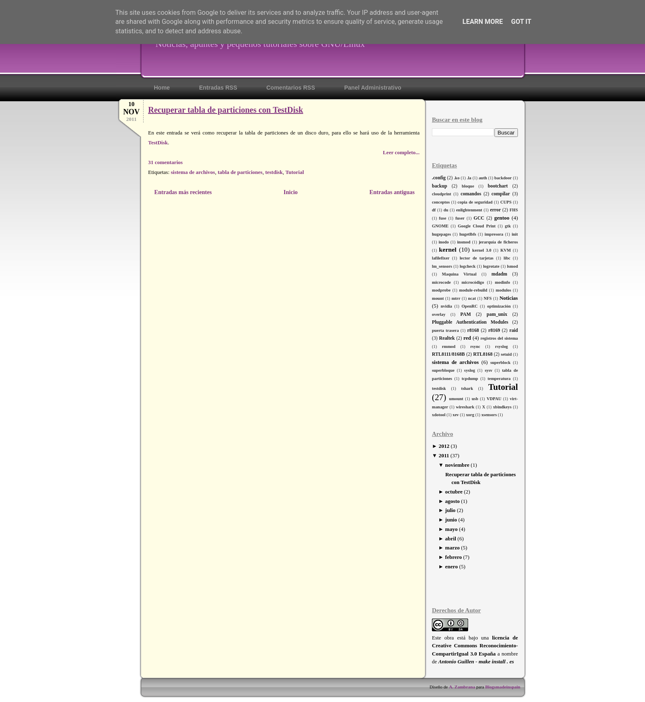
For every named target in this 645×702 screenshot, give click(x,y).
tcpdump (470, 378)
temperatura (498, 378)
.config (438, 178)
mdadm (499, 274)
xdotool (438, 414)
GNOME (440, 226)
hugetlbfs (467, 234)
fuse (442, 218)
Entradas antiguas (392, 192)
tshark (467, 388)
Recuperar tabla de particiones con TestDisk (225, 109)
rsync (475, 346)
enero (451, 566)
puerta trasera (445, 330)
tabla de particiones (240, 172)
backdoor (503, 178)
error (495, 210)
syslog (469, 370)
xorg (470, 414)
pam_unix (497, 314)
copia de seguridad (474, 202)
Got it (521, 21)
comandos (471, 194)
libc (506, 258)
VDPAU (494, 398)
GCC (478, 218)
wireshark (465, 407)
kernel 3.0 (481, 250)
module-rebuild (473, 290)
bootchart (498, 186)
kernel (447, 249)
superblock (500, 362)
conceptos (441, 202)
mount (438, 298)
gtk (507, 226)
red (467, 338)
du (445, 210)
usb (475, 398)
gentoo (501, 218)
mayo (451, 529)
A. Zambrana (462, 686)
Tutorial (503, 387)
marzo (452, 547)
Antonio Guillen (456, 661)
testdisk (439, 388)
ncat (472, 298)
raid (513, 330)
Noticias (508, 298)
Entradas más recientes (183, 192)
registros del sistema (499, 338)
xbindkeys (502, 407)
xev (455, 414)
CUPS (505, 202)
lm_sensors (442, 266)
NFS (488, 298)
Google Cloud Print (477, 226)
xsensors (489, 414)
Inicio (290, 192)
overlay (438, 314)
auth (483, 178)
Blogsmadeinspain (502, 686)
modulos (503, 290)
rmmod (448, 346)
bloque (468, 186)
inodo (444, 242)
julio (450, 510)
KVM (505, 250)
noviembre (457, 465)
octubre (453, 492)
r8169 (494, 330)
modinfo (502, 282)
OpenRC (470, 306)
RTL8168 (482, 354)
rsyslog (501, 346)
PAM (465, 314)
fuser (460, 218)
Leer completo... (401, 152)
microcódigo (473, 282)
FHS (514, 210)
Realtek (447, 338)
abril (450, 538)
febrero (453, 557)
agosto (452, 501)
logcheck (467, 266)
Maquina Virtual (459, 274)
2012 (444, 446)
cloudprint (441, 194)
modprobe (441, 290)
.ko (457, 178)
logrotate (491, 266)
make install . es (496, 661)
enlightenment (469, 210)
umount (456, 398)
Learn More (482, 21)
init (515, 234)
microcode (441, 282)
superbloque (443, 370)
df (434, 210)
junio (451, 520)
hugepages (441, 234)
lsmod (512, 266)
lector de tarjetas (476, 258)
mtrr (456, 298)
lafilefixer (441, 258)
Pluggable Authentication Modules (470, 322)
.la (469, 178)
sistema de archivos (455, 362)
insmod (463, 242)
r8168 (473, 330)
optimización (498, 306)
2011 (444, 455)
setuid (506, 354)
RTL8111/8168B (448, 354)
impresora (494, 234)
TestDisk (158, 142)
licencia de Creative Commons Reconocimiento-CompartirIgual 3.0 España (475, 646)
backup (439, 186)
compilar (501, 194)
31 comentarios (165, 162)
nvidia (446, 306)
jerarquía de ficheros (498, 242)
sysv (488, 370)
